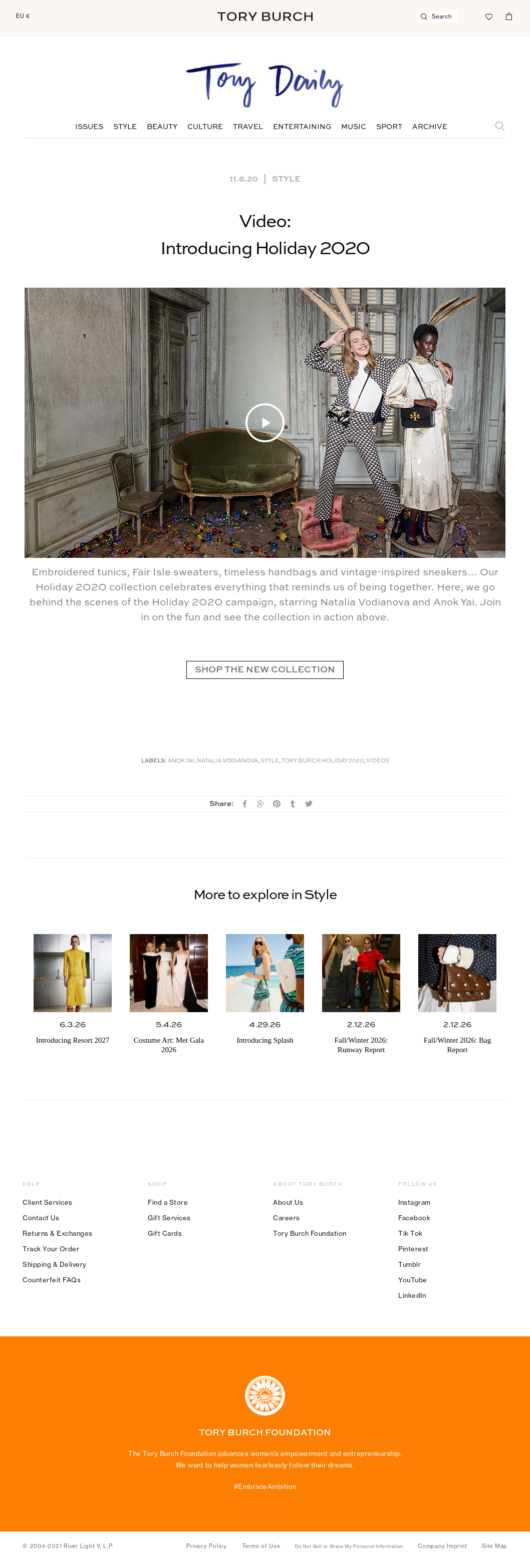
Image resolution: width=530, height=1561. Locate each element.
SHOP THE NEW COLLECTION (265, 669)
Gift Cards (165, 1233)
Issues (89, 127)
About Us (288, 1202)
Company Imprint (442, 1545)
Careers (286, 1218)
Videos (377, 761)
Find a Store (168, 1202)
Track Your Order (51, 1249)
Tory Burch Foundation (310, 1233)
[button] (265, 423)
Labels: (154, 761)
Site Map (494, 1545)
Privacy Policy (206, 1545)
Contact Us (41, 1218)
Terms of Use (261, 1545)
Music (353, 127)
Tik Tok (410, 1233)
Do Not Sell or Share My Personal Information (349, 1546)
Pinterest (413, 1249)
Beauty (162, 127)
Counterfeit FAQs (52, 1280)
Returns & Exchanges (58, 1233)
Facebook (414, 1218)
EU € (23, 16)
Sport (389, 127)
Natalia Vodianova (227, 761)
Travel (248, 127)
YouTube (412, 1280)
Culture (205, 127)
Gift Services (169, 1218)
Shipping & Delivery (55, 1264)
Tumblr (409, 1264)
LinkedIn (412, 1295)
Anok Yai (181, 761)
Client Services (48, 1202)
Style (125, 127)
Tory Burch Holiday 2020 (322, 761)
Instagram (414, 1202)
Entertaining (302, 127)
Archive (429, 127)
